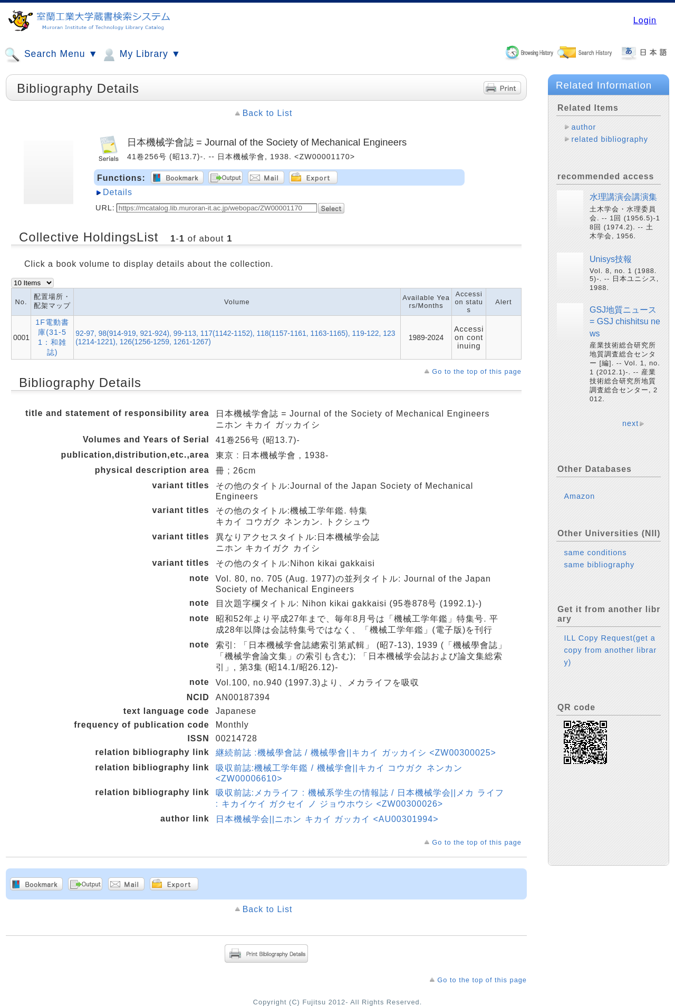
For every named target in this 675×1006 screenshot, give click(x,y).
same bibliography (599, 564)
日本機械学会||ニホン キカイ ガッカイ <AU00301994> (327, 819)
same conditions (595, 552)
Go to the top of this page (477, 371)
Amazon (579, 496)
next (630, 423)
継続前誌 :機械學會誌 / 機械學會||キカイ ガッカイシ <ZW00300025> (356, 752)
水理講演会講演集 (623, 196)
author (583, 127)
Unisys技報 (611, 259)
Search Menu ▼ (51, 55)
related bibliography (609, 139)
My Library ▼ (141, 55)
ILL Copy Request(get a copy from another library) (610, 650)
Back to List (268, 113)
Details (117, 192)
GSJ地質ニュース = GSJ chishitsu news (625, 321)
